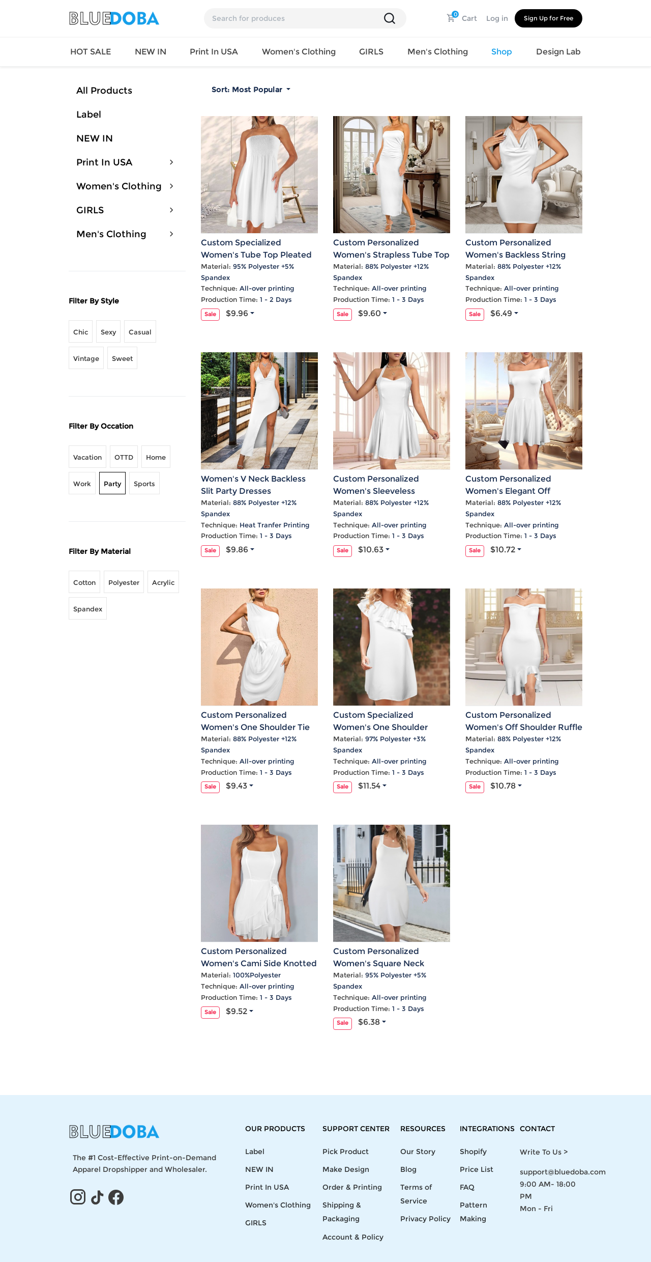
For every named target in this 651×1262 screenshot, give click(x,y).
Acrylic (163, 582)
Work (82, 484)
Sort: (248, 89)
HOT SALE (90, 52)
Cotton (84, 582)
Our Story (417, 1151)
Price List (476, 1169)
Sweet (122, 358)
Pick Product (345, 1151)
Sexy (108, 332)
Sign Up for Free (548, 18)
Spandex (87, 609)
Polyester (123, 582)
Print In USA (104, 162)
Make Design (345, 1169)
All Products (104, 90)
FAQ (467, 1187)
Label (88, 114)
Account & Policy (352, 1237)
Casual (140, 332)
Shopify (473, 1151)
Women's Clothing (119, 186)
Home (156, 457)
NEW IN (150, 52)
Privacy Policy (425, 1218)
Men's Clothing (111, 234)
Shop (501, 52)
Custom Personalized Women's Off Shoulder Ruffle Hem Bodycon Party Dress (523, 727)
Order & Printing (352, 1187)
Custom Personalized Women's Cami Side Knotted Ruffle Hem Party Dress (259, 963)
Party (112, 484)
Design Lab (558, 52)
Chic (80, 332)
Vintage (86, 358)
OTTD (123, 457)
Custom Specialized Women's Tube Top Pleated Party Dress (256, 255)
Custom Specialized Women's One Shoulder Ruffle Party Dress (380, 727)
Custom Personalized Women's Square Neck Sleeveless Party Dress (378, 963)
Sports (144, 484)
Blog (408, 1169)
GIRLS (90, 210)
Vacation (87, 457)
